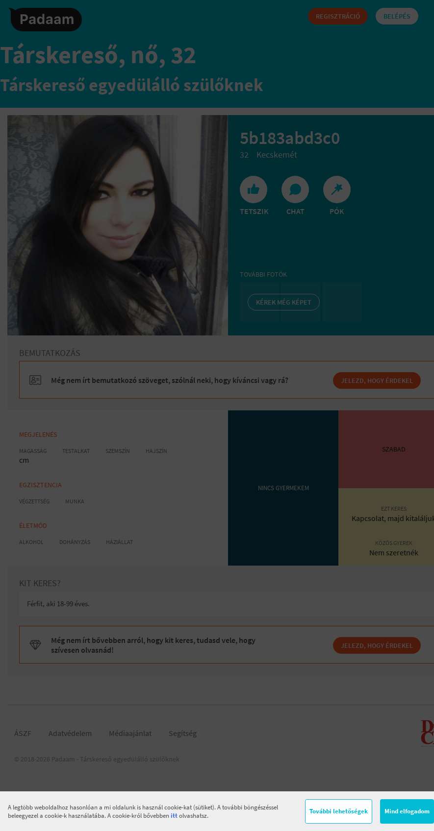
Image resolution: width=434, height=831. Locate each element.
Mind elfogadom (407, 811)
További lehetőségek (338, 811)
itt (174, 815)
